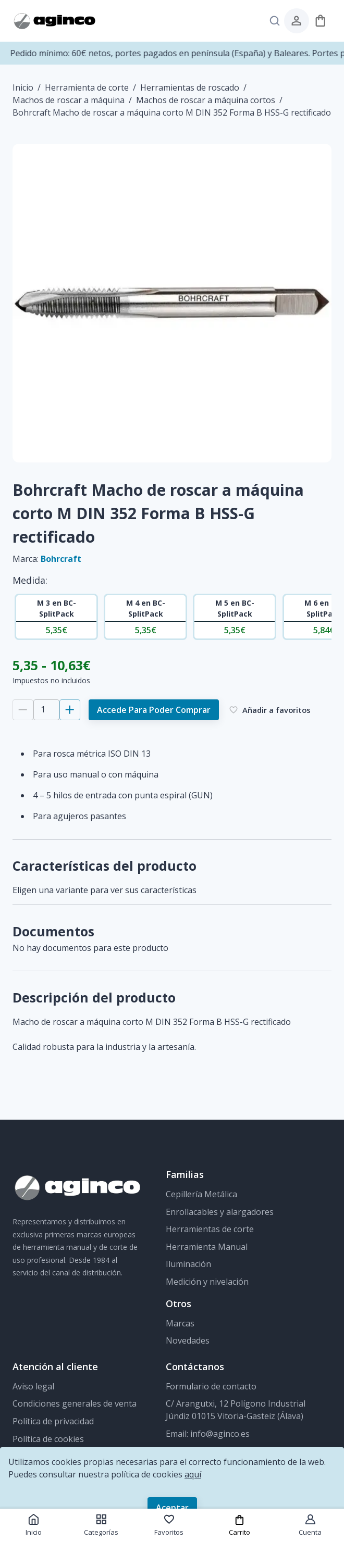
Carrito (239, 1525)
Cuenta (310, 1525)
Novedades (188, 1340)
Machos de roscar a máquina (69, 100)
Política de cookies (48, 1439)
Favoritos (168, 1525)
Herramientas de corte (210, 1229)
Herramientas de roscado (189, 87)
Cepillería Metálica (201, 1194)
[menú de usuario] (296, 20)
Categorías (101, 1525)
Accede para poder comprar (154, 709)
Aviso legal (33, 1386)
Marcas (180, 1323)
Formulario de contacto (211, 1386)
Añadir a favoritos (270, 709)
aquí (193, 1474)
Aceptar (172, 1507)
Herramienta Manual (207, 1246)
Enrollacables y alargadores (220, 1212)
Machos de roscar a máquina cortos (205, 100)
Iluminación (188, 1264)
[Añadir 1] (69, 709)
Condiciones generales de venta (75, 1403)
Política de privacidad (53, 1421)
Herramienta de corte (87, 87)
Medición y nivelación (207, 1281)
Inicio (23, 87)
